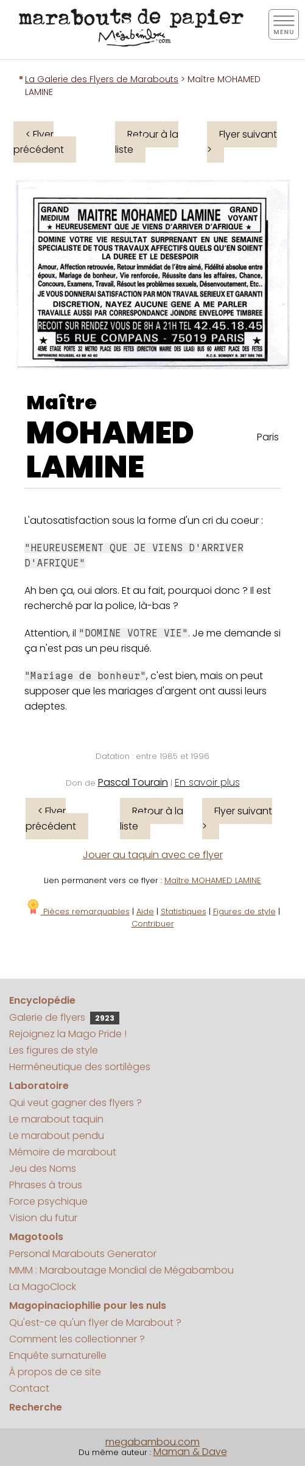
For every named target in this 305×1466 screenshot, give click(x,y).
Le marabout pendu (56, 1136)
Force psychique (48, 1201)
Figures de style (244, 911)
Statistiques (183, 911)
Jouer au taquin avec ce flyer (153, 855)
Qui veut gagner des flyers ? (75, 1103)
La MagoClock (42, 1287)
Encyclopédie (42, 1000)
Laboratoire (39, 1086)
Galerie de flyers (64, 1017)
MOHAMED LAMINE (110, 450)
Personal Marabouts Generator (82, 1254)
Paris (268, 437)
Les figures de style (53, 1050)
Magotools (36, 1237)
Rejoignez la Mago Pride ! (68, 1034)
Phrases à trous (45, 1185)
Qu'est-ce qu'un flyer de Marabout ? (95, 1323)
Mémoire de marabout (62, 1152)
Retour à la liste (146, 142)
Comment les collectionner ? (77, 1339)
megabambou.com (152, 1442)
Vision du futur (43, 1218)
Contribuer (152, 923)
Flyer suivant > (242, 142)
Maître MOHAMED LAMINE (212, 880)
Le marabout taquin (56, 1119)
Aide (145, 911)
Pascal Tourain (133, 782)
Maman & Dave (190, 1452)
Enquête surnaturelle (58, 1355)
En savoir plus (207, 782)
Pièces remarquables (78, 911)
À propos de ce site (55, 1372)
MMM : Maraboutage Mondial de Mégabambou (121, 1270)
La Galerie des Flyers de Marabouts (101, 79)
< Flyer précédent (38, 142)
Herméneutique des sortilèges (79, 1067)
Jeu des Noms (42, 1168)
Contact (29, 1388)
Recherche (35, 1407)
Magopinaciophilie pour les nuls (87, 1306)
